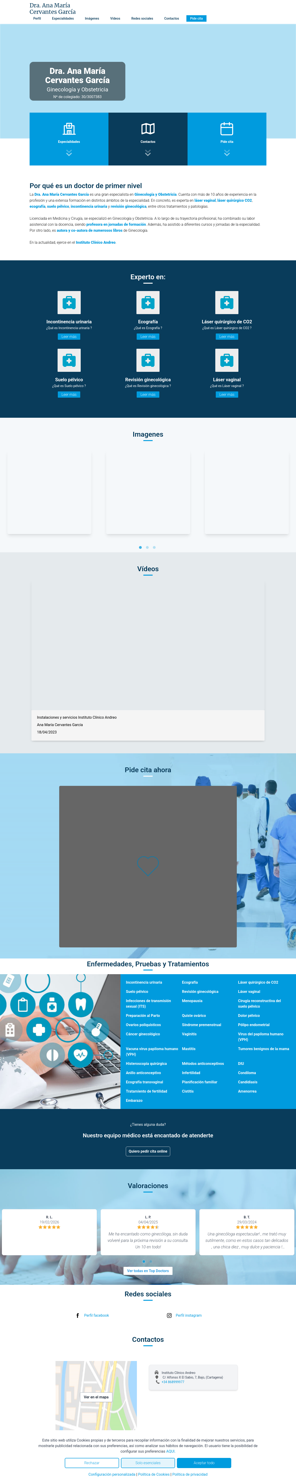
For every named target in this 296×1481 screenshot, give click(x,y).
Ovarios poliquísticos (143, 1025)
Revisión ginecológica (200, 991)
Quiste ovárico (194, 1015)
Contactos (171, 18)
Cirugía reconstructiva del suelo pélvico (259, 1004)
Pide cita (196, 18)
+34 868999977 (173, 1382)
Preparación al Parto (143, 1015)
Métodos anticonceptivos (203, 1063)
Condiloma (247, 1073)
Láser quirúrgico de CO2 (258, 982)
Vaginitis (189, 1034)
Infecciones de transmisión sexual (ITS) (148, 1004)
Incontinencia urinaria (144, 982)
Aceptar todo (204, 1463)
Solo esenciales (148, 1463)
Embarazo (134, 1100)
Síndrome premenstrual (201, 1025)
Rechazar (91, 1463)
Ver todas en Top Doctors (148, 1271)
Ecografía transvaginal (144, 1082)
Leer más (69, 336)
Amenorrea (247, 1091)
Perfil (37, 18)
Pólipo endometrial (254, 1025)
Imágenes (92, 18)
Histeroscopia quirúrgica (146, 1063)
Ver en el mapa (96, 1397)
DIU (241, 1063)
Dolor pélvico (249, 1015)
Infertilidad (191, 1073)
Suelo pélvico (137, 991)
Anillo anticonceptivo (143, 1073)
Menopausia (192, 1001)
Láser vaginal (249, 991)
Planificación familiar (199, 1082)
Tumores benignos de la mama (263, 1049)
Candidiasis (248, 1082)
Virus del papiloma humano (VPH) (261, 1037)
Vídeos (115, 18)
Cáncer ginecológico (143, 1034)
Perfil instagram (189, 1315)
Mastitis (188, 1049)
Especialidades (63, 18)
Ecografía (190, 982)
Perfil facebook (96, 1315)
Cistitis (188, 1091)
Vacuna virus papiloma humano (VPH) (152, 1052)
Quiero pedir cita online (148, 1151)
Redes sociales (142, 18)
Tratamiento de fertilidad (146, 1091)
